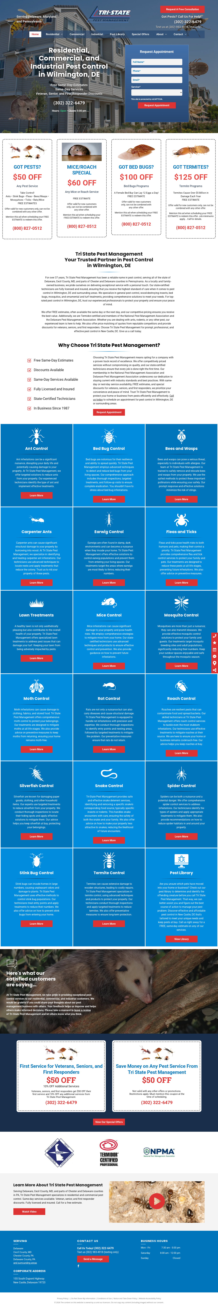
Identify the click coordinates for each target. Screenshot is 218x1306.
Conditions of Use (104, 1298)
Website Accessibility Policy (150, 1298)
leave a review (82, 1010)
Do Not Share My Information (83, 1298)
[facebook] (78, 1266)
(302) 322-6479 (187, 22)
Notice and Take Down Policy (125, 1298)
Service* (136, 86)
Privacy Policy (62, 1298)
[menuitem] (35, 34)
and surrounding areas (25, 1262)
